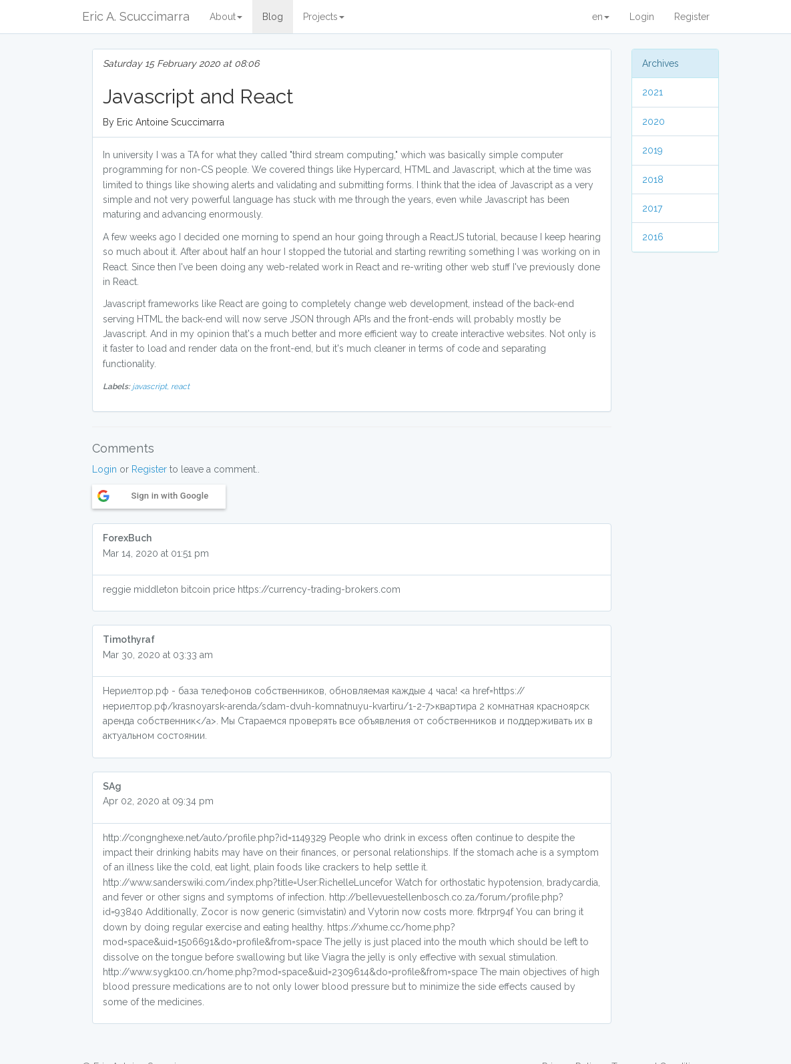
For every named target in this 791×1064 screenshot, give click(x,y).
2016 (653, 237)
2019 (652, 150)
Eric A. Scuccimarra (136, 16)
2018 (653, 179)
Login (641, 16)
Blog (272, 16)
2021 (652, 92)
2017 (652, 208)
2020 (653, 121)
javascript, (151, 386)
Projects (323, 16)
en (600, 16)
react (180, 386)
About (226, 16)
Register (692, 16)
